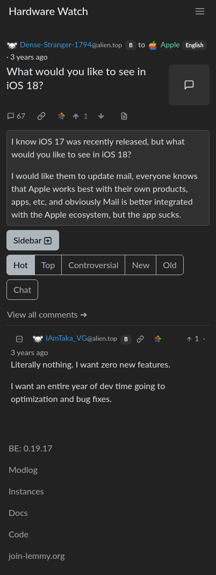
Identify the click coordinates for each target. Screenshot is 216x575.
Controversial (93, 265)
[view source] (124, 116)
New (140, 265)
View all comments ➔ (47, 314)
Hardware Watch (48, 10)
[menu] (199, 11)
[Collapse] (19, 338)
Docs (18, 512)
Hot (20, 265)
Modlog (23, 469)
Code (18, 534)
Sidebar (32, 240)
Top (48, 265)
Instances (26, 491)
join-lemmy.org (36, 555)
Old (169, 265)
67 (16, 115)
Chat (22, 289)
